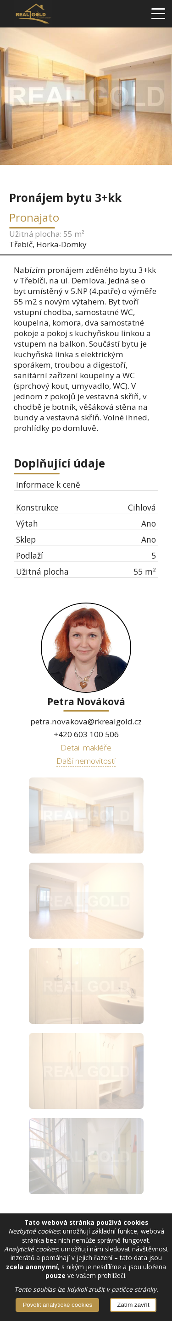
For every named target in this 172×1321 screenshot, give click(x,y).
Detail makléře (86, 747)
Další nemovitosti (86, 760)
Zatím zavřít (133, 1304)
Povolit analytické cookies (57, 1304)
